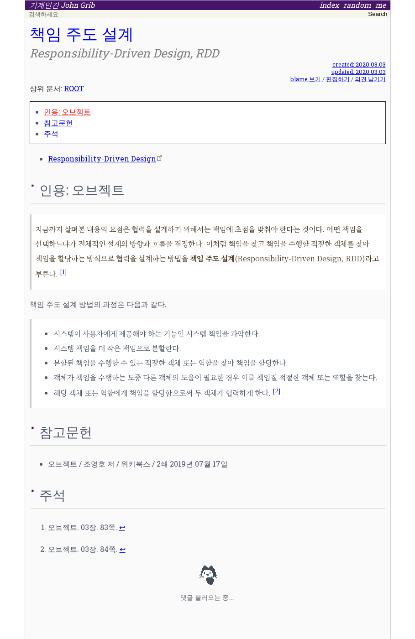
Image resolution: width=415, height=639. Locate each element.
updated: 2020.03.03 (358, 71)
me (380, 5)
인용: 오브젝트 (67, 111)
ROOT (74, 88)
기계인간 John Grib (62, 5)
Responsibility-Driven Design (102, 158)
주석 (51, 133)
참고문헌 (58, 122)
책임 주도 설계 (82, 33)
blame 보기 (305, 79)
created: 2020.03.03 (359, 64)
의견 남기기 (370, 79)
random (357, 5)
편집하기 (338, 79)
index (329, 5)
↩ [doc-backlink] (122, 527)
